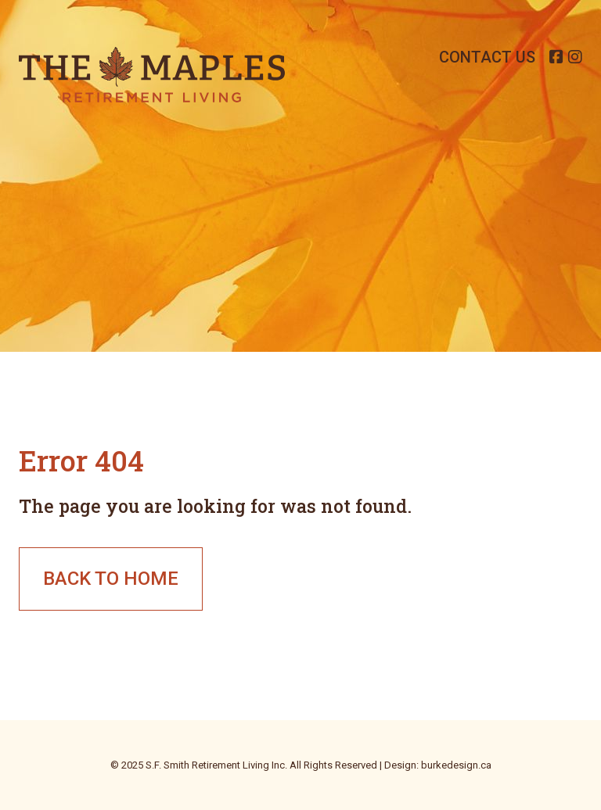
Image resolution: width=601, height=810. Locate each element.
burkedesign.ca (456, 765)
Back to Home (110, 579)
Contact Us (487, 57)
